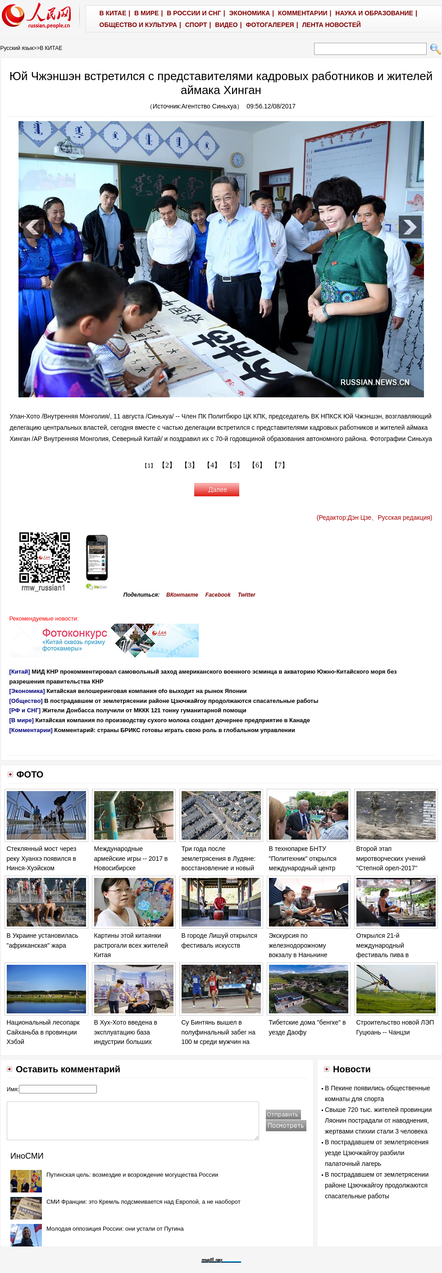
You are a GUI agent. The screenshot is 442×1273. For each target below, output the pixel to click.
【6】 (257, 465)
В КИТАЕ (51, 48)
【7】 (280, 465)
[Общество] (26, 700)
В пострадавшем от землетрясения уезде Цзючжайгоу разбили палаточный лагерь (376, 1152)
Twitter (246, 595)
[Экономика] (27, 691)
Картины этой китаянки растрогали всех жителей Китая (131, 945)
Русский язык (17, 48)
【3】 (190, 465)
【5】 (235, 465)
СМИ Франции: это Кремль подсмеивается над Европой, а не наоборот (143, 1201)
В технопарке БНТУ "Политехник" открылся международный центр (303, 858)
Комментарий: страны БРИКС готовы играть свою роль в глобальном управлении (174, 730)
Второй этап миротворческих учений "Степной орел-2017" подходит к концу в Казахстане (391, 868)
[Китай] (19, 671)
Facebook (218, 595)
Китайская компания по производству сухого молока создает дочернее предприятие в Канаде (173, 720)
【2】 (167, 465)
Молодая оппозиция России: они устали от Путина (115, 1228)
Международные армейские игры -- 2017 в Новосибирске (131, 858)
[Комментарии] (31, 730)
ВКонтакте (182, 595)
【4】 (212, 465)
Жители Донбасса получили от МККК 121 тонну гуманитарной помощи (144, 710)
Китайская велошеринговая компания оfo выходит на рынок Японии (146, 691)
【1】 (149, 466)
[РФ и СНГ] (25, 710)
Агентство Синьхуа (209, 106)
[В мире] (21, 720)
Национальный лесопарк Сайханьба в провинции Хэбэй (43, 1032)
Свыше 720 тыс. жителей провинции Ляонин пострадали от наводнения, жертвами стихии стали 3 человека (378, 1120)
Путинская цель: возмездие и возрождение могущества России (132, 1174)
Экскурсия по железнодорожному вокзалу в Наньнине (298, 945)
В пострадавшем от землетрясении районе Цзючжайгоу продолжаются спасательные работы (181, 700)
